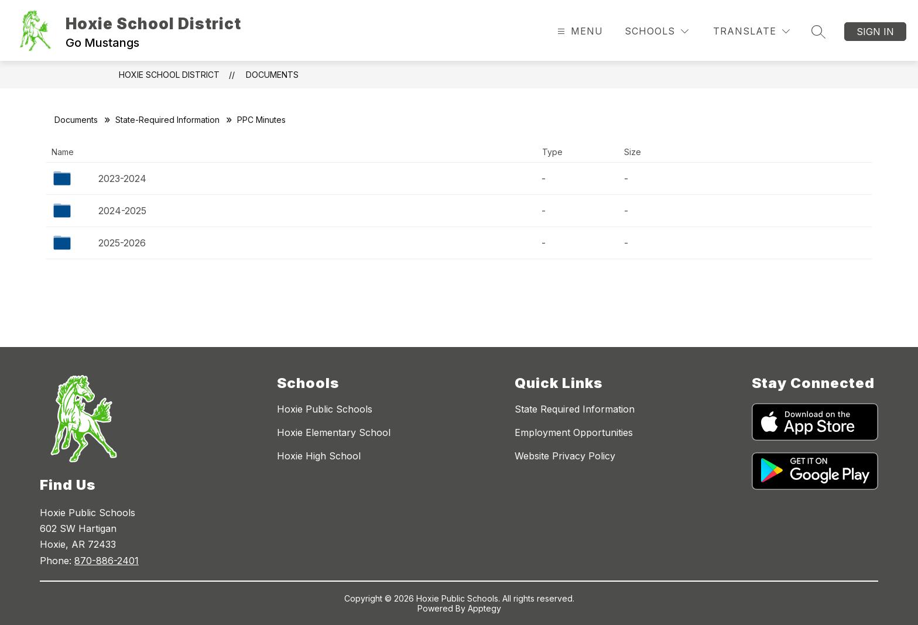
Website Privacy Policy (565, 456)
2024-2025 (122, 211)
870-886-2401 (106, 560)
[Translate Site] (751, 31)
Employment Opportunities (574, 432)
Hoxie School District (169, 75)
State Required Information (575, 409)
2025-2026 (122, 243)
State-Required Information (167, 120)
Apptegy (484, 608)
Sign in (875, 31)
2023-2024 (122, 178)
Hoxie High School (319, 456)
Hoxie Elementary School (334, 432)
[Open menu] (578, 31)
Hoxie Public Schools (324, 409)
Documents (272, 75)
